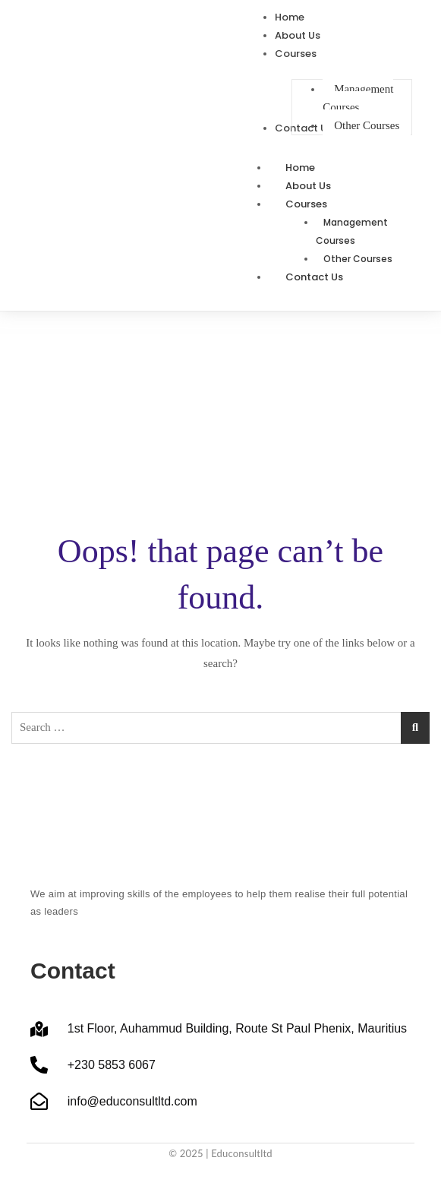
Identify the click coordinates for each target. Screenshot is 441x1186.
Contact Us (314, 277)
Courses (323, 204)
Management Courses (352, 231)
